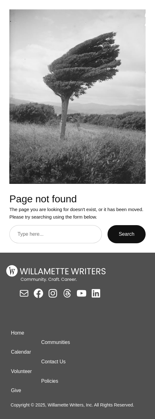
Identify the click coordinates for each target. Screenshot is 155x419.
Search (126, 234)
